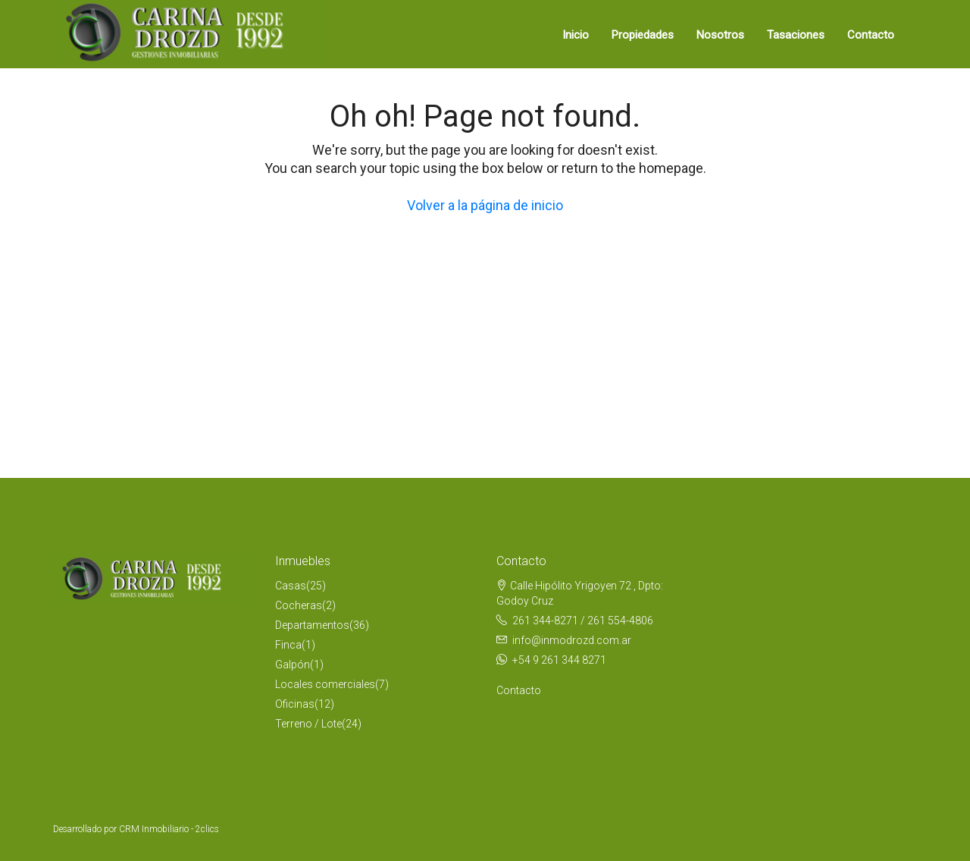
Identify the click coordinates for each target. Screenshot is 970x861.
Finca (288, 645)
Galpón (292, 664)
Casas (290, 586)
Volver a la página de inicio (485, 205)
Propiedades (643, 35)
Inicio (575, 35)
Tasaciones (795, 35)
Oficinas (294, 704)
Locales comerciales (325, 684)
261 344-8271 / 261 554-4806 (582, 620)
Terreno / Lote (308, 724)
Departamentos (312, 625)
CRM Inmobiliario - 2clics (169, 829)
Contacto (870, 35)
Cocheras (298, 605)
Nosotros (720, 35)
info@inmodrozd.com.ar (571, 640)
